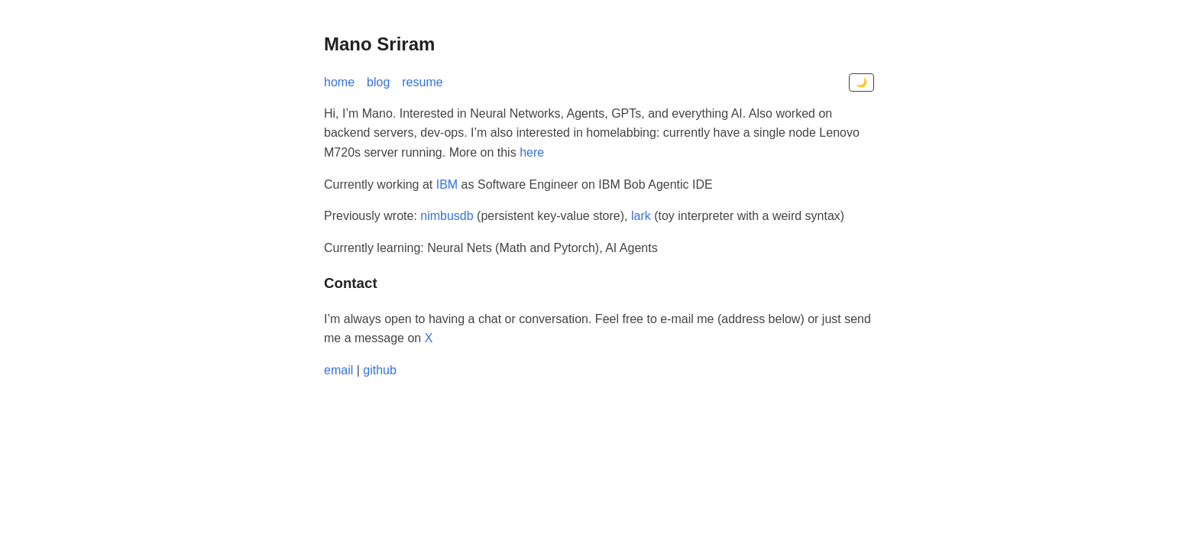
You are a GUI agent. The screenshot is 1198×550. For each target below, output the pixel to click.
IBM (447, 184)
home (339, 82)
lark (641, 215)
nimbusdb (446, 215)
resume (422, 82)
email (338, 370)
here (532, 152)
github (380, 370)
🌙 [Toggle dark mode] (861, 82)
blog (378, 82)
